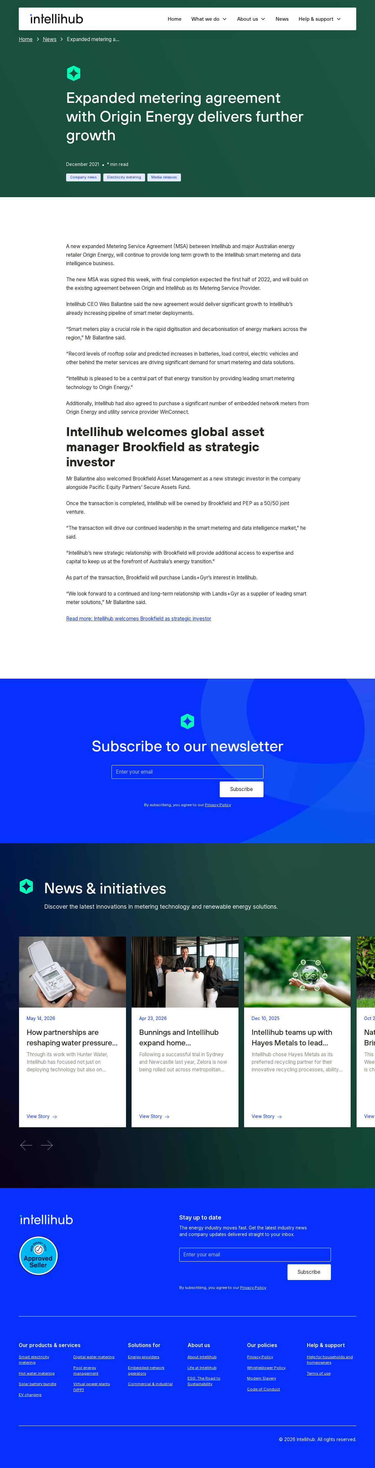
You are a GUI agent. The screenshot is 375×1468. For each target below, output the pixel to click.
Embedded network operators (146, 1370)
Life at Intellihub (202, 1367)
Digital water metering (93, 1357)
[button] (209, 19)
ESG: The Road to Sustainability (204, 1381)
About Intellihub (202, 1357)
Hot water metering (37, 1373)
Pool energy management (85, 1370)
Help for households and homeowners (330, 1360)
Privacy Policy (260, 1357)
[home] (56, 18)
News (282, 19)
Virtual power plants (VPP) (91, 1387)
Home (175, 19)
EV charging (30, 1394)
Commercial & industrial (150, 1384)
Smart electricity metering (34, 1360)
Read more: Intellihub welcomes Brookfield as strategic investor (138, 619)
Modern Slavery (261, 1378)
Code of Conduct (263, 1389)
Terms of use (319, 1373)
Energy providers (143, 1357)
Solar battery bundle (37, 1384)
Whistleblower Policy (266, 1367)
